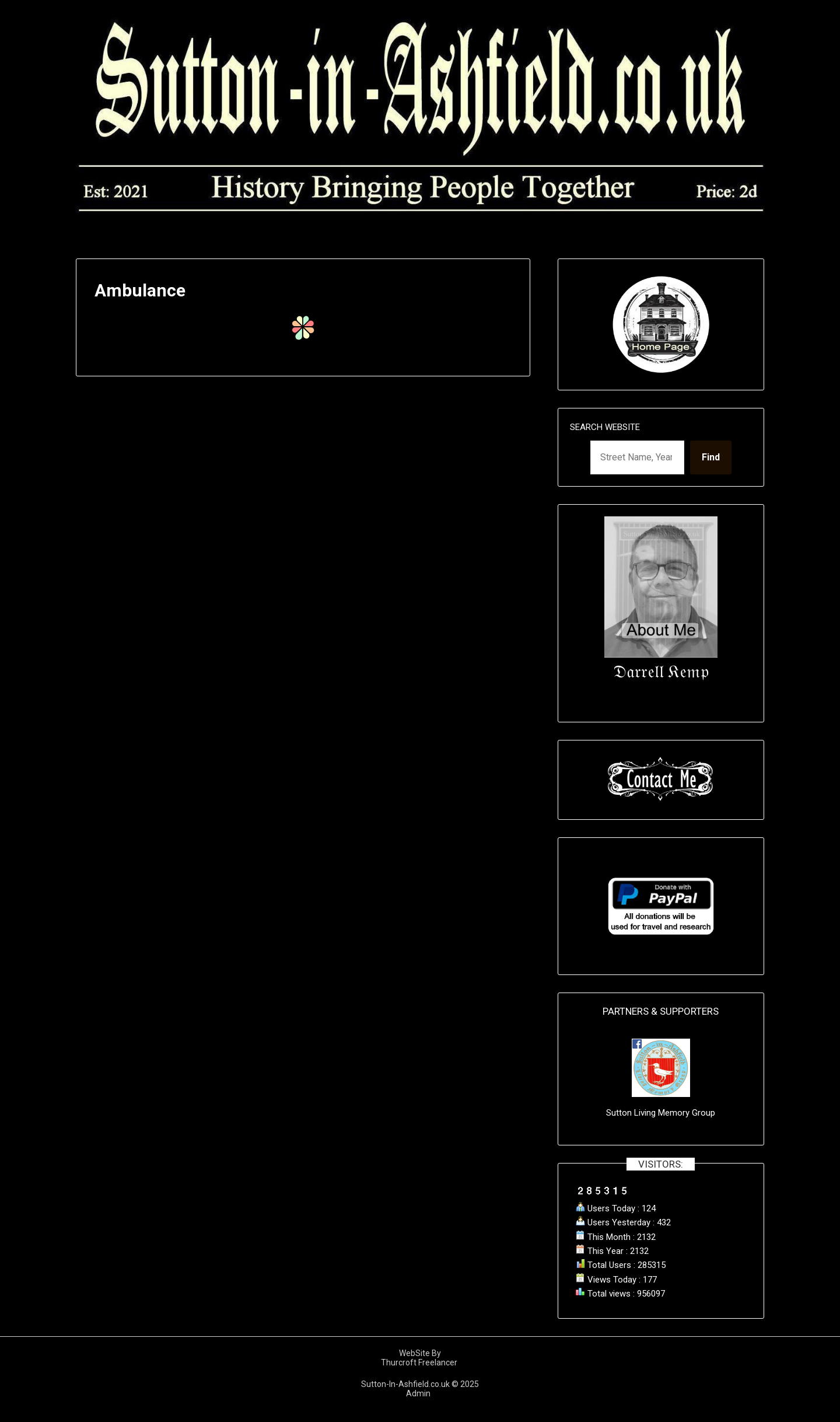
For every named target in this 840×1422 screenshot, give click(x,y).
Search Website (605, 427)
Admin (420, 1393)
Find (711, 457)
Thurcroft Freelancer (420, 1362)
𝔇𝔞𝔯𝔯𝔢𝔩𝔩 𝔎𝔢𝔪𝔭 (661, 671)
